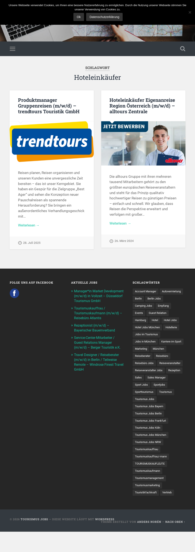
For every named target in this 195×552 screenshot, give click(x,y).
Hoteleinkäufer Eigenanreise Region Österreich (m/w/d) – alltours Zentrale (142, 106)
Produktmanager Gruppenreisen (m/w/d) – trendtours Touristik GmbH (48, 106)
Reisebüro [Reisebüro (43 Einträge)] (141, 373)
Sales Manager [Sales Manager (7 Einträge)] (144, 402)
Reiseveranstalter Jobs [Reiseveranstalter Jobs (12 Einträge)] (150, 387)
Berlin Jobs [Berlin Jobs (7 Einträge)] (142, 307)
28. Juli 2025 (32, 244)
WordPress (104, 539)
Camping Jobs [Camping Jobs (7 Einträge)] (164, 307)
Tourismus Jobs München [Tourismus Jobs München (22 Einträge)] (152, 453)
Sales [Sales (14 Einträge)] (157, 395)
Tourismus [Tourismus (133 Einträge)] (142, 417)
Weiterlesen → (29, 226)
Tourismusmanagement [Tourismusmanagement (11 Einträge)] (150, 498)
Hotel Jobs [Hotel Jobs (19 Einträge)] (155, 329)
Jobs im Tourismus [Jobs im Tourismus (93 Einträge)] (147, 343)
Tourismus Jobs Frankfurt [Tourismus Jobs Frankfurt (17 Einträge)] (152, 439)
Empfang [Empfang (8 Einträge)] (141, 314)
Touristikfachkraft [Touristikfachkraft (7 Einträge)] (147, 512)
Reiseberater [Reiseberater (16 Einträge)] (161, 365)
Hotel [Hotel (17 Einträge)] (138, 329)
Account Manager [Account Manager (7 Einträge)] (147, 292)
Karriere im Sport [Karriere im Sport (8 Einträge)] (146, 358)
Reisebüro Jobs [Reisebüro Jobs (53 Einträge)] (164, 373)
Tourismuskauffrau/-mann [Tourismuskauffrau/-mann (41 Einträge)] (152, 475)
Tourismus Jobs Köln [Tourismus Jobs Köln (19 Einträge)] (149, 446)
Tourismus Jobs (34, 539)
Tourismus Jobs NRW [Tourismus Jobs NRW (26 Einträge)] (149, 461)
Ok (79, 17)
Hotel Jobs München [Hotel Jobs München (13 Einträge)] (148, 336)
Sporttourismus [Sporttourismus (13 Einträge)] (163, 409)
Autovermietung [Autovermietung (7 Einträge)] (145, 299)
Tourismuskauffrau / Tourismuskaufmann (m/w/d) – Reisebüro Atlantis (97, 318)
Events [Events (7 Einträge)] (157, 314)
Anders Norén (149, 542)
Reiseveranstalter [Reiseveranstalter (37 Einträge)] (146, 380)
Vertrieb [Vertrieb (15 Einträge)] (169, 512)
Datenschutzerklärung (105, 17)
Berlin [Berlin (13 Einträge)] (165, 299)
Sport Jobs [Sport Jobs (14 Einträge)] (167, 402)
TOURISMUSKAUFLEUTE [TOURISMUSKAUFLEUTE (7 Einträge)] (151, 483)
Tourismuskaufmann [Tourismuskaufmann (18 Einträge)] (148, 490)
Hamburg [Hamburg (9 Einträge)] (166, 321)
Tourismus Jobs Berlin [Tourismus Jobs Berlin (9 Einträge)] (149, 431)
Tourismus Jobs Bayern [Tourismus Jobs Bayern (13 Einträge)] (150, 424)
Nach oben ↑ (175, 542)
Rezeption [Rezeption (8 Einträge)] (141, 395)
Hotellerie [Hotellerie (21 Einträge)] (174, 336)
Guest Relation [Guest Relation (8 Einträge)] (144, 321)
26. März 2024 (124, 242)
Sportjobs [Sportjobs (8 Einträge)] (141, 409)
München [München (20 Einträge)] (141, 365)
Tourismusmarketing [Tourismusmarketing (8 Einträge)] (148, 505)
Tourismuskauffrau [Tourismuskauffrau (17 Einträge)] (147, 468)
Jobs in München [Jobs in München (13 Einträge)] (146, 351)
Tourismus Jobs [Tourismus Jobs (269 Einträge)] (164, 417)
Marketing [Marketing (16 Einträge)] (169, 358)
